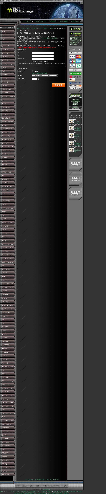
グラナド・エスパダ (7, 381)
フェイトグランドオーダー (8, 284)
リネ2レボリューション (8, 259)
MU (3, 100)
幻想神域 (4, 85)
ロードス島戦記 (6, 446)
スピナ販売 (34, 28)
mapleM (4, 211)
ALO (3, 197)
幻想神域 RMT (31, 491)
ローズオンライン (7, 467)
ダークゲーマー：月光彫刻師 (8, 147)
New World (5, 183)
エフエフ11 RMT (41, 491)
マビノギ (4, 471)
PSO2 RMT (56, 491)
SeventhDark (5, 460)
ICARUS (4, 373)
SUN (3, 168)
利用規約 (56, 479)
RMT (18, 28)
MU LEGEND (5, 345)
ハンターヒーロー (7, 399)
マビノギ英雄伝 (6, 424)
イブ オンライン (6, 114)
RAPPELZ (5, 348)
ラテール (4, 78)
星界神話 (4, 161)
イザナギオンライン (7, 208)
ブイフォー (5, 359)
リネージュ (5, 49)
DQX (3, 39)
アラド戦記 (5, 60)
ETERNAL (5, 157)
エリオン (4, 334)
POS (3, 410)
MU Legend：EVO (7, 179)
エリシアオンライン (7, 244)
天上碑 (4, 103)
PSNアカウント (6, 280)
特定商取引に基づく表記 (42, 479)
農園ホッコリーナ (7, 222)
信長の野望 (5, 57)
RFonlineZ (5, 352)
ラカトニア (5, 431)
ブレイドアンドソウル (8, 413)
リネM (4, 215)
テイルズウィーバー (7, 125)
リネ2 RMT (64, 491)
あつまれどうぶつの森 (8, 255)
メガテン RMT (51, 493)
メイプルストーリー (7, 64)
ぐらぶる (4, 298)
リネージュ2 (5, 46)
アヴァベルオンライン (8, 366)
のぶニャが (5, 363)
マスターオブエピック (8, 420)
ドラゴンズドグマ (7, 388)
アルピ (4, 370)
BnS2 (3, 417)
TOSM (4, 229)
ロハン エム (5, 442)
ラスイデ (4, 435)
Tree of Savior (6, 107)
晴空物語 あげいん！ (8, 118)
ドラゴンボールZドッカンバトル (8, 288)
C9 (3, 323)
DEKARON (5, 93)
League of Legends (7, 262)
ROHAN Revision (7, 190)
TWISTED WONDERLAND (6, 295)
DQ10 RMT (59, 493)
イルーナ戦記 (6, 201)
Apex (3, 276)
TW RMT (79, 491)
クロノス (4, 165)
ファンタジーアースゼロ (8, 406)
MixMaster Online (7, 129)
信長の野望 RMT (29, 493)
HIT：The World (6, 89)
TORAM (4, 204)
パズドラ (4, 291)
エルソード (5, 82)
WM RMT (66, 493)
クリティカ (5, 377)
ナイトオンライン (7, 395)
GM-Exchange (46, 489)
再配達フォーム (6, 474)
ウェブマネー (6, 312)
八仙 (3, 449)
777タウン (5, 316)
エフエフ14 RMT (19, 493)
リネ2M (4, 219)
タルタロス (5, 384)
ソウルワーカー (6, 150)
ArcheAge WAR (6, 139)
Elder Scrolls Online (7, 121)
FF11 (3, 31)
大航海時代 (5, 453)
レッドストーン (6, 53)
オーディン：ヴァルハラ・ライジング (8, 97)
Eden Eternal (5, 154)
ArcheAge (5, 464)
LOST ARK (5, 341)
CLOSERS (5, 327)
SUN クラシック (6, 172)
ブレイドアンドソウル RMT (18, 491)
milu (3, 175)
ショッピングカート (40, 21)
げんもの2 (5, 226)
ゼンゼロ (4, 273)
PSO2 (3, 71)
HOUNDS (4, 337)
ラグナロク (5, 42)
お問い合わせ (75, 21)
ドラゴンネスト (6, 392)
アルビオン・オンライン (8, 111)
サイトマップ (27, 21)
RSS (51, 479)
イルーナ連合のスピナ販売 (46, 28)
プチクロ (4, 233)
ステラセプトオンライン (8, 248)
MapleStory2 (5, 428)
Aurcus (4, 240)
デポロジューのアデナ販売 (77, 136)
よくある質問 (63, 21)
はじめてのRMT (29, 479)
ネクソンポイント (7, 309)
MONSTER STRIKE (7, 305)
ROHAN (4, 355)
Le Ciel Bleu (5, 438)
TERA (3, 193)
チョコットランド (7, 186)
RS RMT (49, 491)
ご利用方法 (53, 21)
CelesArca (5, 251)
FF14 (3, 35)
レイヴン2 (5, 143)
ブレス (4, 319)
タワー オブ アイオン (8, 136)
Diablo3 (4, 330)
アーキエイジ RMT (40, 493)
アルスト (4, 237)
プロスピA (5, 301)
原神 (3, 265)
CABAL (4, 67)
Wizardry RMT (72, 491)
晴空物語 (4, 456)
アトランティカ (6, 132)
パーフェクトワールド (8, 402)
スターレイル (6, 269)
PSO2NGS (5, 75)
